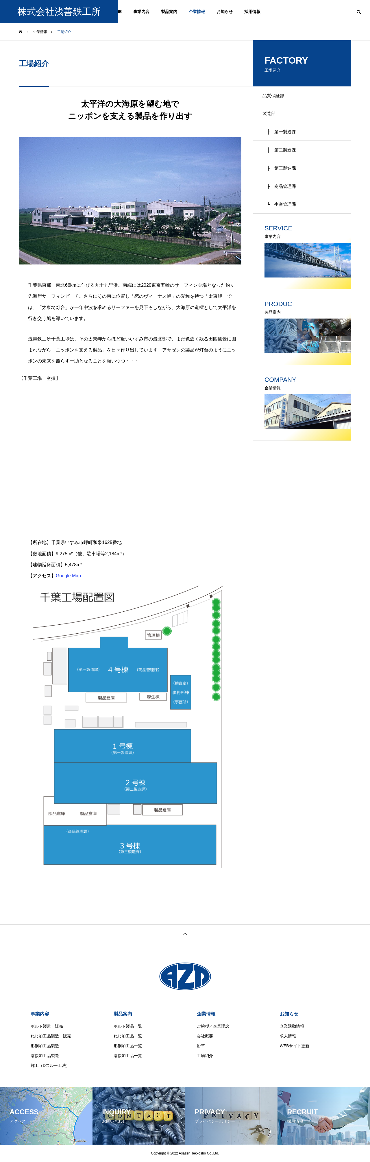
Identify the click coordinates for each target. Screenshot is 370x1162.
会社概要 (205, 1036)
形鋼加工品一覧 (128, 1045)
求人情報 (288, 1036)
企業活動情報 (292, 1026)
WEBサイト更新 (294, 1045)
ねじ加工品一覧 (128, 1036)
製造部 (271, 116)
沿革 (201, 1045)
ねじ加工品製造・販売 (51, 1036)
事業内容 (141, 11)
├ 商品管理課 (282, 197)
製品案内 (169, 11)
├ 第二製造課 (282, 157)
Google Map (68, 575)
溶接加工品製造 (45, 1055)
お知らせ (225, 11)
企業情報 (197, 11)
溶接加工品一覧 (128, 1055)
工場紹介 (205, 1055)
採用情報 (252, 11)
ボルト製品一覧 (128, 1026)
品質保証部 (276, 96)
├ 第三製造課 (282, 177)
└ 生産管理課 (282, 217)
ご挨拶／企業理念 (213, 1026)
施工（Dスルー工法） (50, 1065)
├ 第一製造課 (282, 136)
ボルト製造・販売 (47, 1026)
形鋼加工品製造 (45, 1045)
